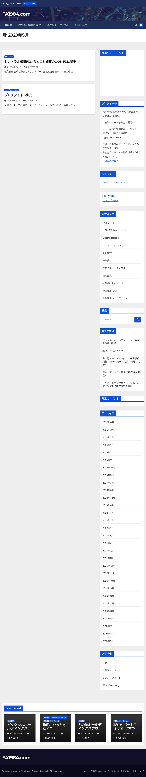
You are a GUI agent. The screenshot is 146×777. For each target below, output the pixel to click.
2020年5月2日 (14, 101)
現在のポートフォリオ (57, 25)
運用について (80, 25)
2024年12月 (109, 497)
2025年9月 (108, 475)
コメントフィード (112, 677)
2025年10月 (109, 467)
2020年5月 (108, 618)
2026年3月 (108, 429)
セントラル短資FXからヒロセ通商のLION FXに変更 (40, 62)
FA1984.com (16, 14)
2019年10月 (109, 633)
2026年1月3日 (123, 733)
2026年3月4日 (52, 733)
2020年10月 (109, 580)
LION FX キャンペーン (115, 230)
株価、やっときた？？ (114, 350)
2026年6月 (108, 422)
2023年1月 (108, 512)
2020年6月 (108, 611)
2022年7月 (108, 520)
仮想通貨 (107, 252)
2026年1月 (108, 445)
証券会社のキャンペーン (115, 283)
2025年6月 (108, 490)
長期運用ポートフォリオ (115, 298)
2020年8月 (108, 595)
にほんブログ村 (110, 200)
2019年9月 (108, 641)
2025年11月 (109, 460)
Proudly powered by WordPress (16, 771)
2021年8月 (108, 535)
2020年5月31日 (14, 67)
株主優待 (107, 260)
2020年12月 (109, 565)
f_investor (31, 67)
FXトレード (9, 57)
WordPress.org (111, 685)
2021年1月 (108, 558)
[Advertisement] (122, 77)
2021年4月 (108, 543)
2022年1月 (108, 528)
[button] (136, 25)
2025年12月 (109, 452)
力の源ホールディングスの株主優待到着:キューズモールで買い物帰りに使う (121, 361)
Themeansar (55, 771)
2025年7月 (108, 482)
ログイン (107, 662)
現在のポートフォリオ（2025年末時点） (125, 728)
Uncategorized (111, 237)
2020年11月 (109, 573)
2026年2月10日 (88, 733)
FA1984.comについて (29, 25)
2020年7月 (108, 603)
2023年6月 (108, 505)
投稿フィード (109, 670)
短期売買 (107, 275)
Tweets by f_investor (114, 182)
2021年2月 (108, 550)
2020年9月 (108, 588)
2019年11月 (108, 626)
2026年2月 (108, 437)
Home (8, 25)
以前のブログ (111, 160)
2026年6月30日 (17, 733)
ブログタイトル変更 (18, 95)
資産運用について (112, 290)
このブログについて (11, 90)
